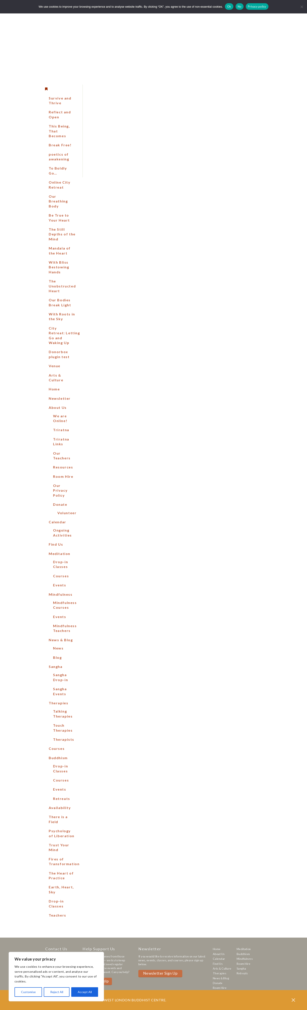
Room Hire (63, 476)
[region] (56, 976)
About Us (58, 407)
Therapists (63, 739)
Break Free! (60, 145)
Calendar (57, 522)
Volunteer (66, 513)
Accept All (85, 992)
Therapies (58, 703)
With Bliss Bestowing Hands (59, 267)
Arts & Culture (222, 968)
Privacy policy (257, 6)
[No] (301, 7)
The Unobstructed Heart (62, 286)
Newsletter (60, 398)
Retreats (61, 798)
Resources (63, 467)
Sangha (56, 666)
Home (54, 389)
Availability (60, 808)
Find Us (56, 544)
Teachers (57, 915)
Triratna (61, 430)
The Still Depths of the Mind (62, 234)
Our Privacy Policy (60, 490)
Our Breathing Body (58, 201)
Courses (61, 576)
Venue (54, 366)
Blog (57, 657)
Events (59, 585)
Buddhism (58, 758)
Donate (60, 504)
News (58, 648)
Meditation (59, 554)
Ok (229, 6)
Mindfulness (61, 594)
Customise (28, 992)
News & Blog (61, 640)
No (240, 6)
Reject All (56, 992)
